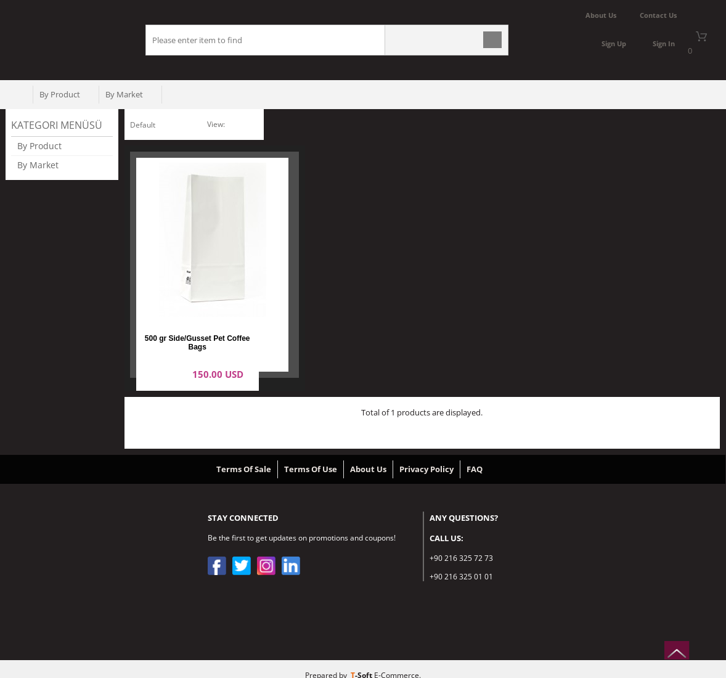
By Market (124, 94)
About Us (368, 456)
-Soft (362, 662)
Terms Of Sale (243, 456)
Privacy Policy (426, 456)
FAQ (475, 456)
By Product (59, 94)
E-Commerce (396, 662)
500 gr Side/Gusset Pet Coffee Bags (197, 287)
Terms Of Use (310, 456)
